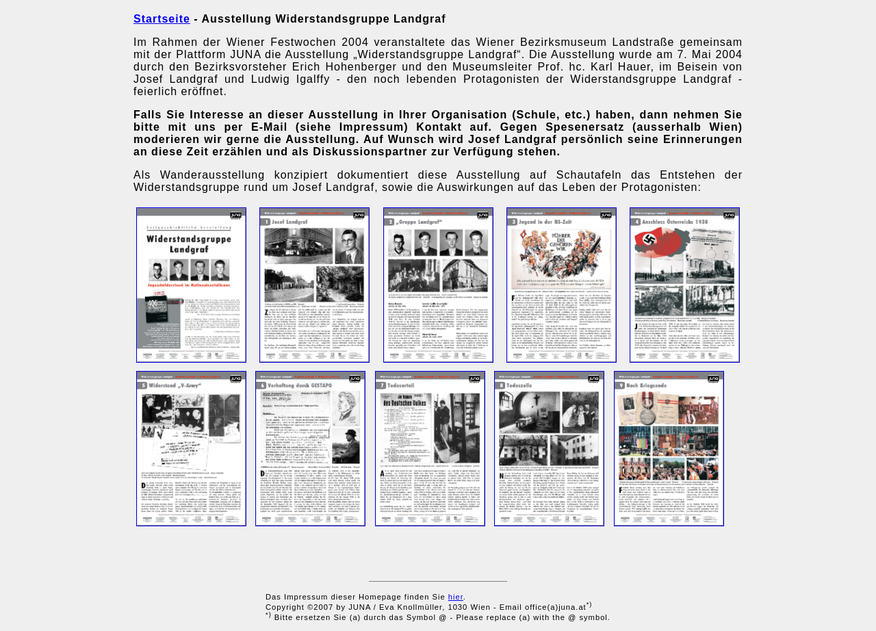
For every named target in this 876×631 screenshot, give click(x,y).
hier (455, 597)
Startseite (161, 19)
